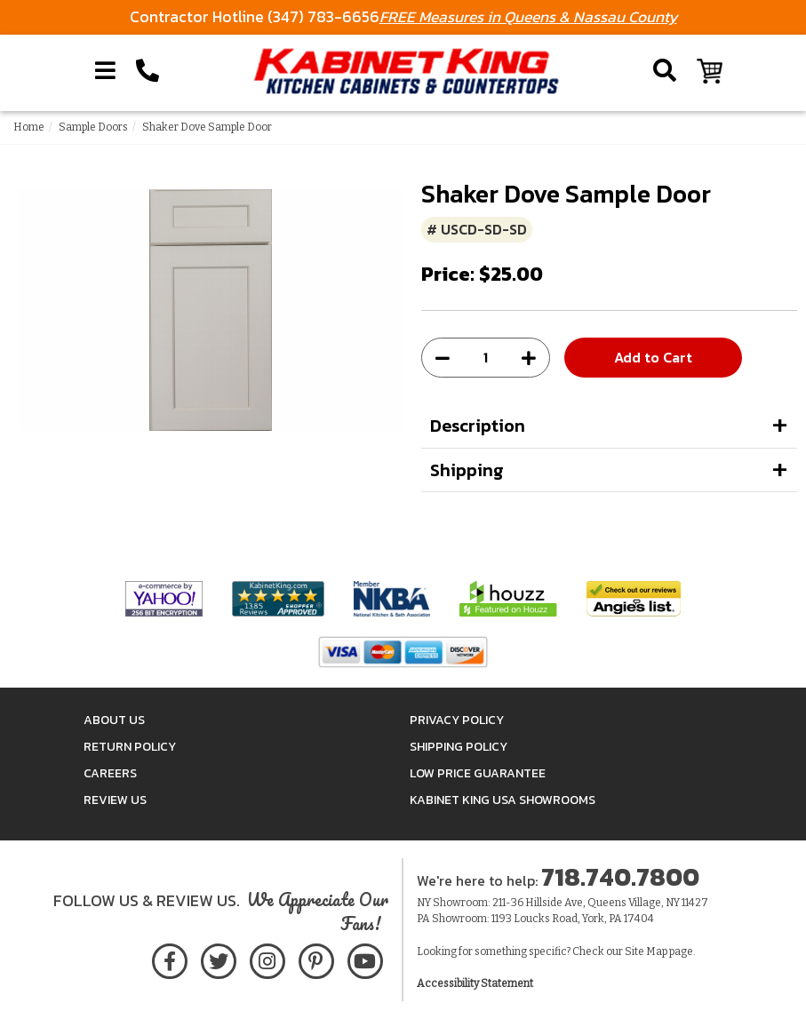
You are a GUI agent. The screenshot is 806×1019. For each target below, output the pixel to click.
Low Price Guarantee (478, 773)
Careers (110, 773)
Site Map (646, 951)
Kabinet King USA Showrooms (502, 800)
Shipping (467, 470)
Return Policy (130, 746)
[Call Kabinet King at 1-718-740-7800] (147, 71)
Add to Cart (653, 357)
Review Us (115, 800)
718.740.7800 (620, 877)
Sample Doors (93, 127)
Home (28, 127)
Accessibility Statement (475, 983)
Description (477, 425)
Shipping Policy (458, 746)
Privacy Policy (457, 720)
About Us (114, 720)
